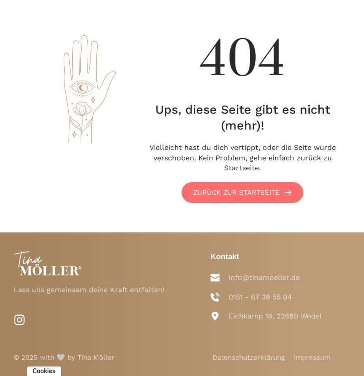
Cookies (44, 371)
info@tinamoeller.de (264, 277)
